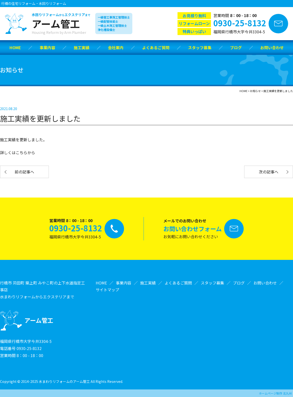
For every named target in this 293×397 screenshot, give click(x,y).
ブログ (236, 47)
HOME (15, 47)
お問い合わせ (272, 47)
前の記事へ (24, 172)
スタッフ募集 (199, 47)
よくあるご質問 (155, 47)
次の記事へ (268, 172)
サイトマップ (107, 290)
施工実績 (81, 47)
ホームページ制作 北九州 (275, 393)
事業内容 (47, 47)
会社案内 (116, 47)
